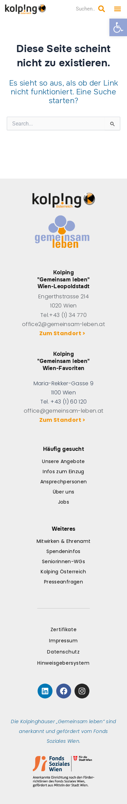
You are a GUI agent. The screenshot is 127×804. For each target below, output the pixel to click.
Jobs (63, 502)
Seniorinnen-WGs (63, 561)
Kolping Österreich (63, 571)
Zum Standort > (63, 333)
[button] (118, 27)
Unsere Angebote (63, 461)
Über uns (64, 491)
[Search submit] (101, 8)
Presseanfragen (63, 581)
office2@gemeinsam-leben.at (63, 324)
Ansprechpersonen (63, 481)
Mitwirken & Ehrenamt (64, 541)
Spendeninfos (63, 551)
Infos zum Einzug (63, 471)
